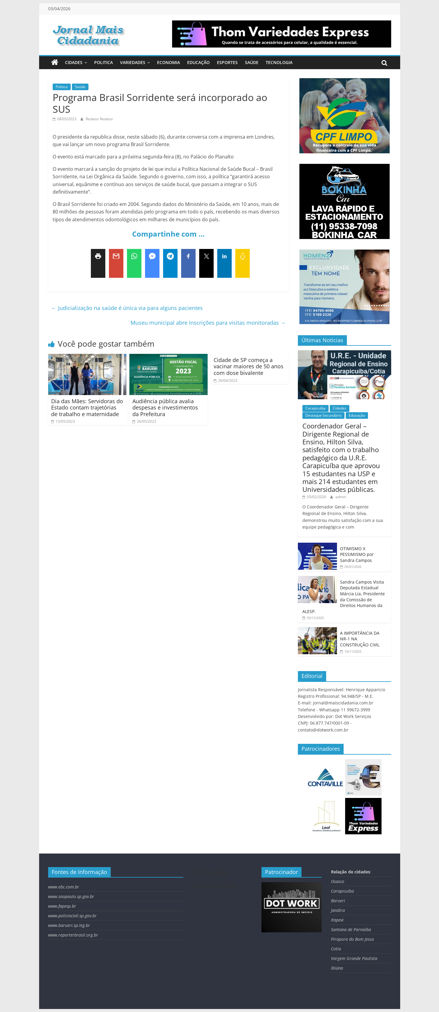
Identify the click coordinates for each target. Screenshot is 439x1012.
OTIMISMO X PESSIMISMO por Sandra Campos (357, 554)
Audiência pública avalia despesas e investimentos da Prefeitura (165, 407)
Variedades (132, 62)
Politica (103, 62)
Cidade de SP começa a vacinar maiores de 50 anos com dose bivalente (248, 366)
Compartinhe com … (168, 234)
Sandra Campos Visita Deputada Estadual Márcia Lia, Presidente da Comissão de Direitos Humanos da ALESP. (343, 596)
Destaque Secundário (323, 415)
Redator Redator (99, 118)
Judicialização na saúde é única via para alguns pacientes (127, 307)
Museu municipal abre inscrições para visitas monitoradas (208, 322)
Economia (168, 62)
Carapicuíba (315, 408)
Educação (198, 62)
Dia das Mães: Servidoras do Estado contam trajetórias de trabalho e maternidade (87, 407)
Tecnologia (279, 62)
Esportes (227, 62)
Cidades (73, 62)
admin (340, 496)
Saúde (251, 62)
